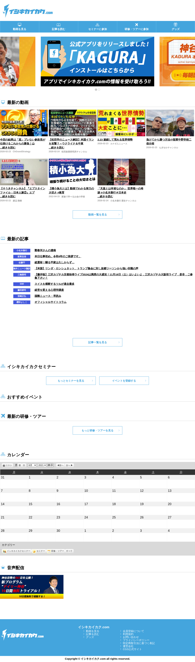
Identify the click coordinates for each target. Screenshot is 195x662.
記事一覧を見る (97, 342)
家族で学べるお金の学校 (73, 196)
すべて (69, 551)
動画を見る (92, 631)
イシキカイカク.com (93, 627)
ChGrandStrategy (21, 151)
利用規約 (128, 634)
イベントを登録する (124, 380)
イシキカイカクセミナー (16, 551)
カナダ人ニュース (118, 143)
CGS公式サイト (132, 649)
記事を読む (92, 634)
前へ (61, 465)
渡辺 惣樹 (17, 201)
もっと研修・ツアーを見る (97, 430)
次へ (68, 465)
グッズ (90, 637)
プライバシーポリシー (136, 640)
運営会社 (128, 646)
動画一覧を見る (97, 214)
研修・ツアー (55, 551)
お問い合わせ (131, 637)
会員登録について (133, 631)
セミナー (38, 551)
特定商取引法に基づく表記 (139, 643)
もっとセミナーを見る (71, 380)
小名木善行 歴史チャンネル (123, 201)
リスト (9, 465)
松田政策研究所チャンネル (74, 151)
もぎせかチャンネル (168, 147)
